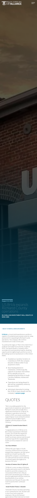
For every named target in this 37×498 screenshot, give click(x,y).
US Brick (4, 334)
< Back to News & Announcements (13, 328)
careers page (20, 393)
